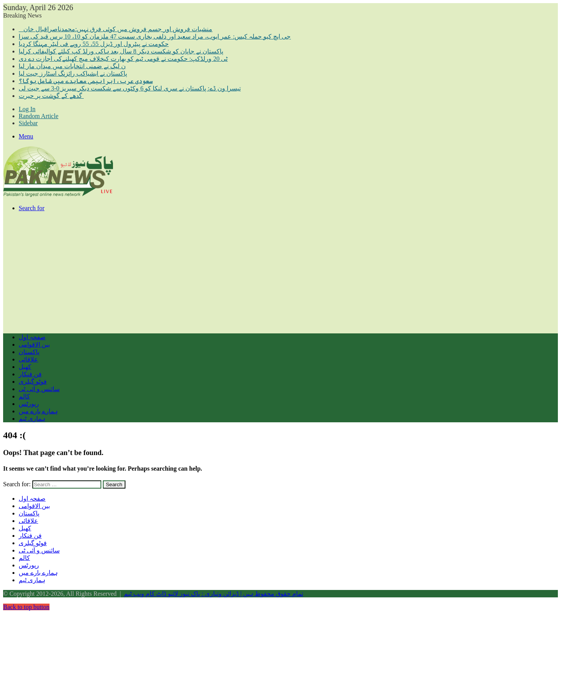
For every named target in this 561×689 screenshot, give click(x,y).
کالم (24, 396)
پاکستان (29, 352)
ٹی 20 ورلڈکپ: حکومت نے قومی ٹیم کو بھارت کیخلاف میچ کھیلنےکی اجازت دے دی (123, 58)
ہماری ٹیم (32, 418)
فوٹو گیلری (33, 381)
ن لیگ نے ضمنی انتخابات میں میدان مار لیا (72, 66)
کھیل (25, 366)
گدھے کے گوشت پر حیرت (51, 95)
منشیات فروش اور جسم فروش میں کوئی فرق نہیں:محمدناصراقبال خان (115, 29)
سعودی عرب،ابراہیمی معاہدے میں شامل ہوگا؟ (86, 81)
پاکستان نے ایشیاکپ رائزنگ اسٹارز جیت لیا (73, 73)
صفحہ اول (32, 337)
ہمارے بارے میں (38, 411)
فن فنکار (30, 374)
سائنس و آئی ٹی (39, 389)
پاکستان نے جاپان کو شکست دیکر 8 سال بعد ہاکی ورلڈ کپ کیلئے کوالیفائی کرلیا (121, 51)
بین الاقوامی (34, 344)
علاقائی (28, 359)
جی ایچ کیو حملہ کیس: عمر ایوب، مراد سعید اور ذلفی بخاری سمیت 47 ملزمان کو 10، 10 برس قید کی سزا (155, 36)
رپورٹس (29, 403)
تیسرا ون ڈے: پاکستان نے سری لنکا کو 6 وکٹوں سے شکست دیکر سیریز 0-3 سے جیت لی (130, 88)
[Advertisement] (237, 272)
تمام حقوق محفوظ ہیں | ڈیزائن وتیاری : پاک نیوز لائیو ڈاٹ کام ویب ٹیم (213, 593)
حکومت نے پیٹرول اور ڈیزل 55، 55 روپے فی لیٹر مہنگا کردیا (94, 44)
